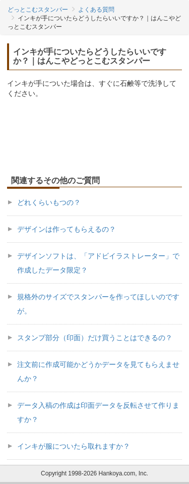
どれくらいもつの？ (49, 202)
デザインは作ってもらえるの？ (66, 229)
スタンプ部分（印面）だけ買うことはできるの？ (94, 338)
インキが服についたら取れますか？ (73, 446)
